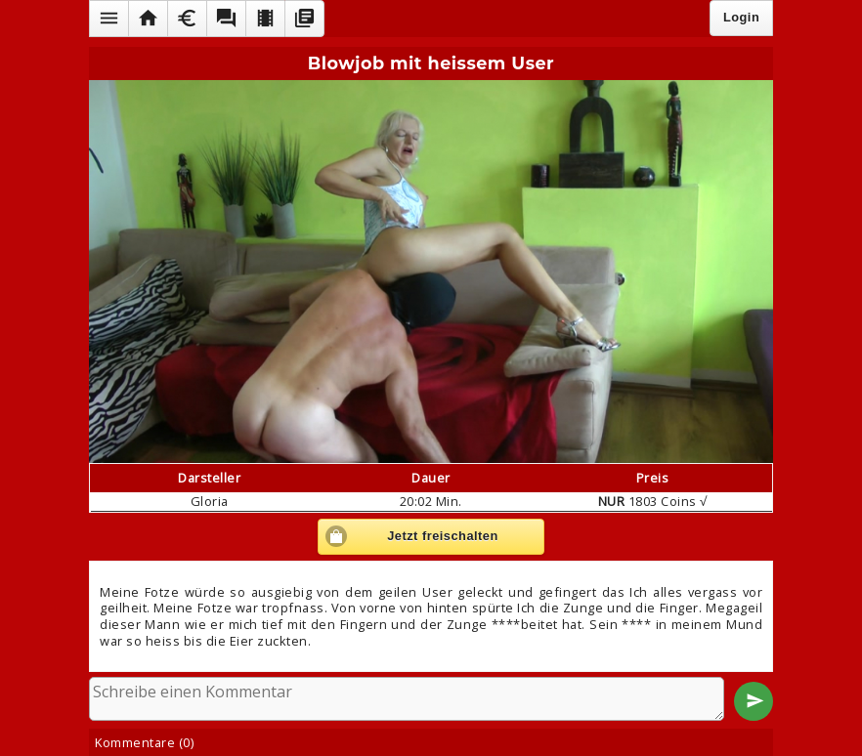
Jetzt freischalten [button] (442, 535)
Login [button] (741, 17)
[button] (108, 18)
